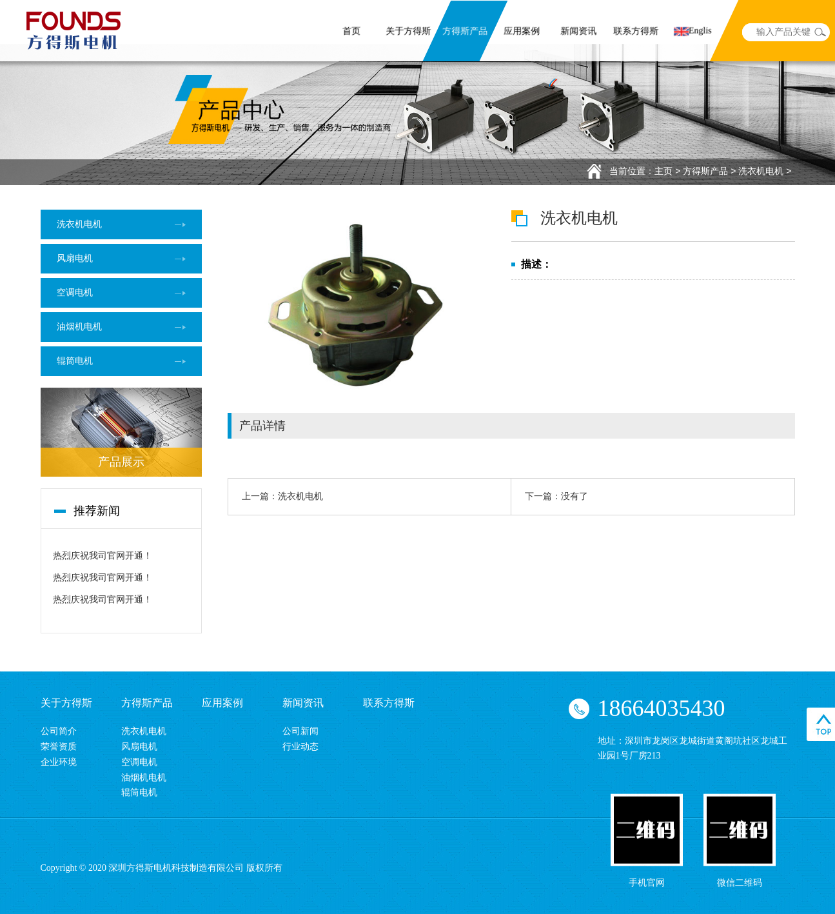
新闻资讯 (579, 31)
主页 (663, 171)
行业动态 (300, 746)
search (820, 32)
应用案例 (522, 31)
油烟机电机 (79, 327)
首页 (351, 31)
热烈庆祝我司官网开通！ (102, 556)
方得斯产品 (465, 31)
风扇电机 (75, 258)
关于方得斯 (408, 31)
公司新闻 (300, 731)
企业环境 (59, 762)
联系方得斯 (635, 31)
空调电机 (75, 292)
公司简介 (59, 731)
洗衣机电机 (760, 171)
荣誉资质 (59, 746)
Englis (693, 31)
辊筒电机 (75, 361)
